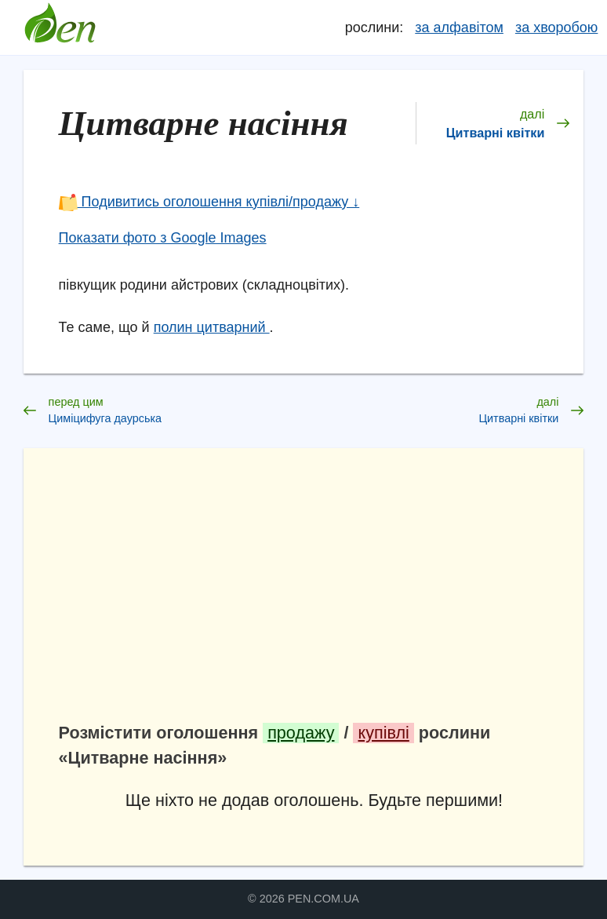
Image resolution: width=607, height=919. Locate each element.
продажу (300, 732)
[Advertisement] (314, 593)
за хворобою (556, 27)
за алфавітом (459, 27)
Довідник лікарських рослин (60, 27)
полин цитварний (212, 327)
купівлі (383, 732)
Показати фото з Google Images (163, 238)
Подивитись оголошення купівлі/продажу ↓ (209, 202)
